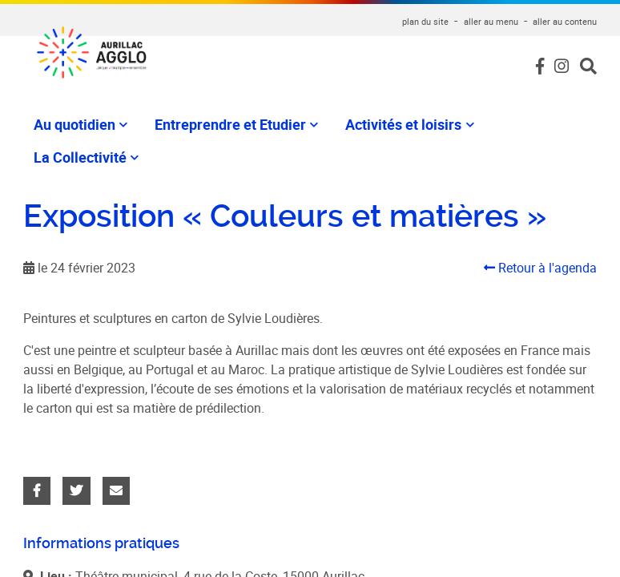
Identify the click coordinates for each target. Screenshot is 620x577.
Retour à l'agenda (540, 267)
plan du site (425, 21)
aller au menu (491, 21)
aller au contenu (565, 21)
